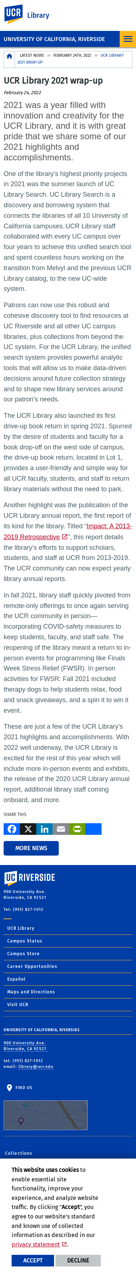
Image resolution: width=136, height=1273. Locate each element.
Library (38, 15)
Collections (18, 1153)
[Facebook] (12, 828)
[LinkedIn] (44, 828)
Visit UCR (17, 1004)
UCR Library (20, 928)
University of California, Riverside (54, 39)
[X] (28, 828)
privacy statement (36, 1244)
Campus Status (24, 941)
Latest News (32, 55)
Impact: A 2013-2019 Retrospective (68, 532)
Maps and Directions (31, 991)
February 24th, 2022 (72, 55)
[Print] (77, 828)
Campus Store (23, 953)
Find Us (46, 1107)
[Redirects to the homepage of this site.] (9, 59)
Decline (78, 1260)
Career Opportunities (32, 966)
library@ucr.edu (36, 1066)
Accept (32, 1260)
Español (16, 979)
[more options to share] (93, 828)
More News (31, 848)
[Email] (61, 828)
